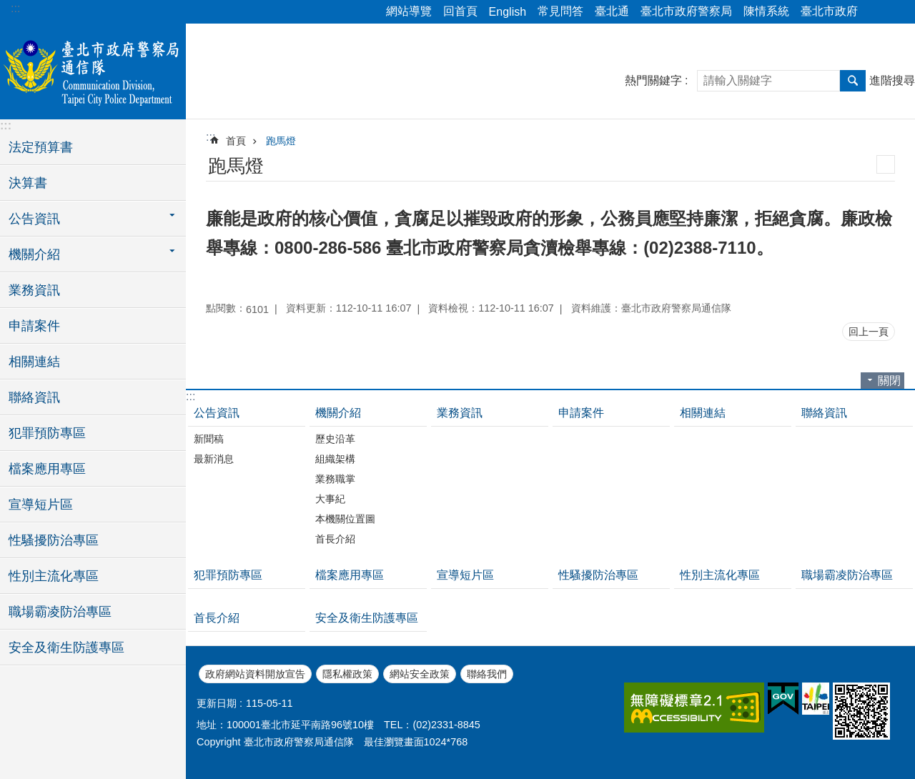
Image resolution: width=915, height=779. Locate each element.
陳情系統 (766, 11)
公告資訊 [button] (34, 219)
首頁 (236, 141)
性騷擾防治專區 (54, 540)
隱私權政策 (347, 674)
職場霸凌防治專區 (60, 612)
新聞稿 (209, 439)
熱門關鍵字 (653, 80)
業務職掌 (335, 479)
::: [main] (210, 137)
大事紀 (330, 499)
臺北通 (612, 11)
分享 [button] (875, 12)
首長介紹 (335, 539)
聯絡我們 (487, 674)
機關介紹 (338, 413)
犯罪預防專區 (47, 433)
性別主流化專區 (54, 576)
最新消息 (214, 459)
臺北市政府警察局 (686, 11)
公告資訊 (216, 413)
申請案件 (34, 326)
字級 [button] (895, 12)
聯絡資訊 (34, 397)
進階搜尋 (892, 80)
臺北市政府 (829, 11)
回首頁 (460, 11)
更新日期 (217, 703)
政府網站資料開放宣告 (255, 674)
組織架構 (335, 459)
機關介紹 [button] (34, 254)
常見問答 (560, 11)
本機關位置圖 (345, 519)
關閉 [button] (889, 380)
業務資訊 (34, 290)
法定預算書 (41, 147)
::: (15, 8)
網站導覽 (409, 11)
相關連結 (34, 361)
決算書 (28, 183)
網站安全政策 (420, 674)
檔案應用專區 (47, 469)
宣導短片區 (41, 504)
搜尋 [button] (853, 80)
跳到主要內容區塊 (7, 7)
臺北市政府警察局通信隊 (93, 69)
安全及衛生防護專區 (66, 647)
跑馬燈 (281, 141)
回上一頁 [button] (869, 331)
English (507, 12)
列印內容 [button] (885, 164)
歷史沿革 (335, 439)
